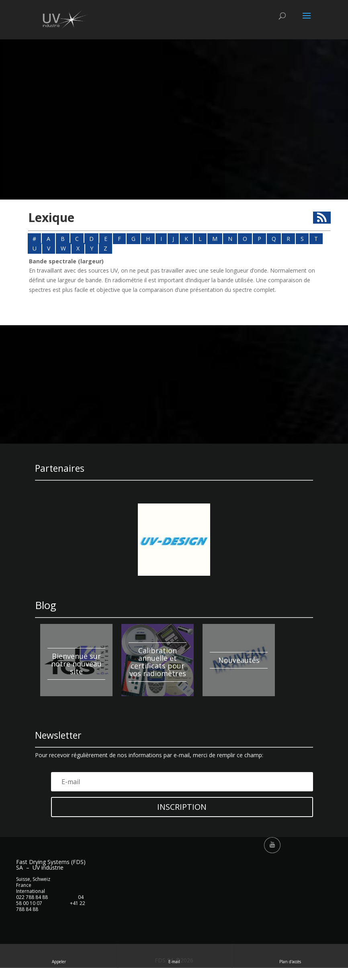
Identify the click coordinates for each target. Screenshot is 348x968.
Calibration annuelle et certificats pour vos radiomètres (157, 662)
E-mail (174, 955)
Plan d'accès (290, 955)
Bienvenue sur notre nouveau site (76, 663)
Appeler (59, 955)
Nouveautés (239, 660)
